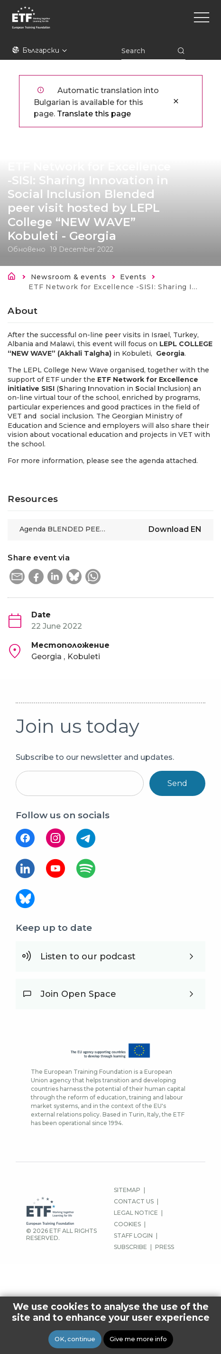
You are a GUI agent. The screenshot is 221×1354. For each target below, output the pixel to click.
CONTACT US (134, 1201)
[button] (17, 576)
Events (133, 277)
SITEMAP (127, 1189)
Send (177, 783)
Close (176, 101)
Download (175, 529)
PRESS (164, 1246)
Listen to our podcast (88, 956)
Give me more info (138, 1339)
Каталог (14, 278)
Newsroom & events (69, 277)
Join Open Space (78, 994)
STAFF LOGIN (133, 1235)
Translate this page (94, 113)
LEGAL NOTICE (136, 1212)
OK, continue (75, 1339)
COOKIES (127, 1224)
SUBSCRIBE (130, 1246)
